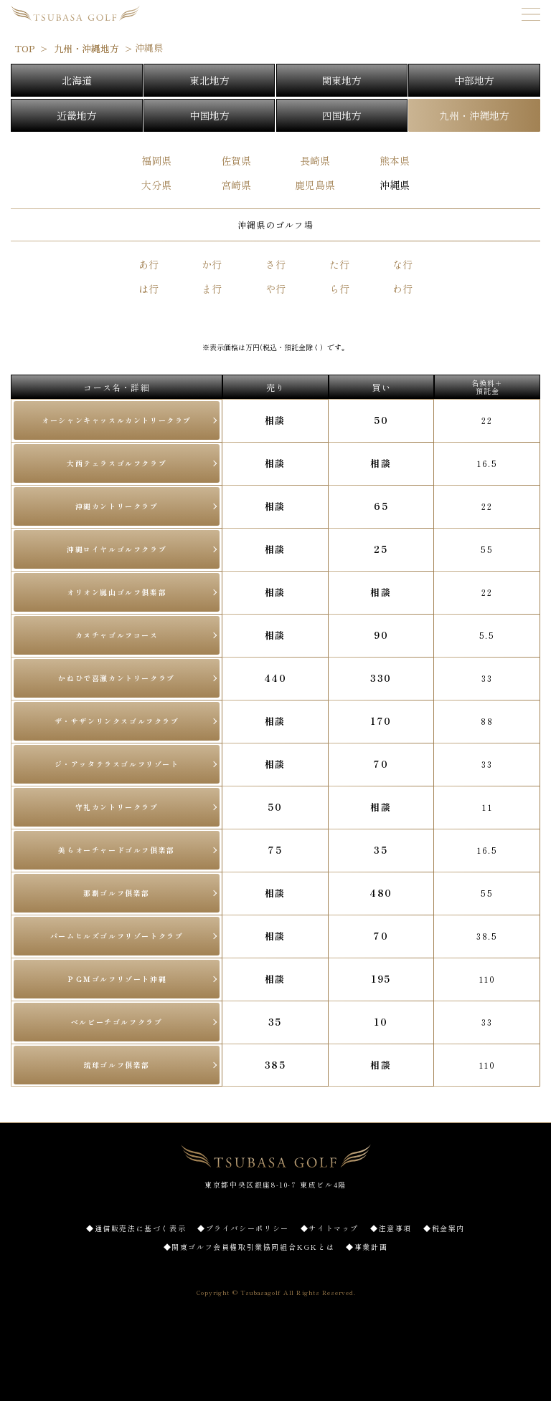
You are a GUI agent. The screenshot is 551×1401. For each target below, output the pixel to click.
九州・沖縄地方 (474, 115)
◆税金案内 (444, 1228)
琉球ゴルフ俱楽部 (116, 1064)
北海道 (77, 80)
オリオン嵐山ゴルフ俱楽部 (116, 592)
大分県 (156, 185)
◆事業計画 (366, 1246)
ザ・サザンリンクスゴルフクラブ (117, 721)
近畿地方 (77, 115)
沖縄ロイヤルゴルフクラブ (116, 549)
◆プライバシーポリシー (243, 1228)
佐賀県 (236, 160)
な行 (402, 264)
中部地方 (474, 80)
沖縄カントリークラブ (117, 506)
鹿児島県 (315, 185)
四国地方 (341, 115)
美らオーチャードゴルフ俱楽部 (116, 849)
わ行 (402, 288)
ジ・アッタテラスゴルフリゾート (117, 764)
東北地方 (209, 80)
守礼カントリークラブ (117, 806)
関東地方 (341, 80)
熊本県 (395, 160)
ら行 (339, 288)
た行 (339, 264)
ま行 (212, 288)
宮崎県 (236, 185)
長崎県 (315, 160)
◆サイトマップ (330, 1228)
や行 (275, 288)
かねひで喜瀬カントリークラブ (116, 678)
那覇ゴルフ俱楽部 (116, 892)
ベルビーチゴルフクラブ (117, 1021)
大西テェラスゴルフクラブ (116, 463)
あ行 (148, 264)
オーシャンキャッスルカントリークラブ (117, 420)
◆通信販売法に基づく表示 (136, 1228)
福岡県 (156, 160)
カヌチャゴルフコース (117, 635)
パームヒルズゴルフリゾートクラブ (117, 935)
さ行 (275, 264)
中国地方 (209, 115)
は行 (148, 288)
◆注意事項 (391, 1228)
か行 (212, 264)
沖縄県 (395, 185)
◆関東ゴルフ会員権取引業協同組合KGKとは (249, 1246)
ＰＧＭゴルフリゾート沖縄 (116, 978)
